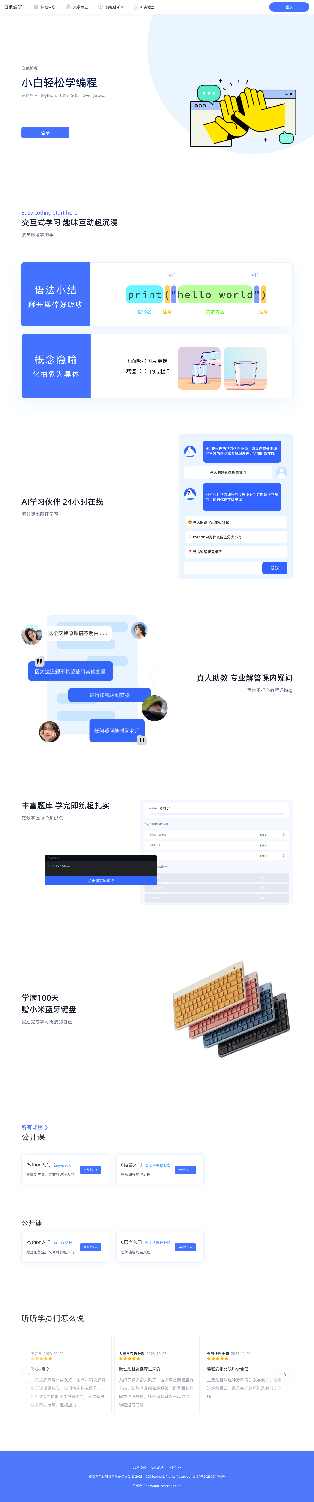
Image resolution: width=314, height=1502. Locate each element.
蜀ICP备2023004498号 (208, 1476)
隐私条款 (157, 1467)
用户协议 (139, 1467)
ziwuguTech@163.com (165, 1486)
